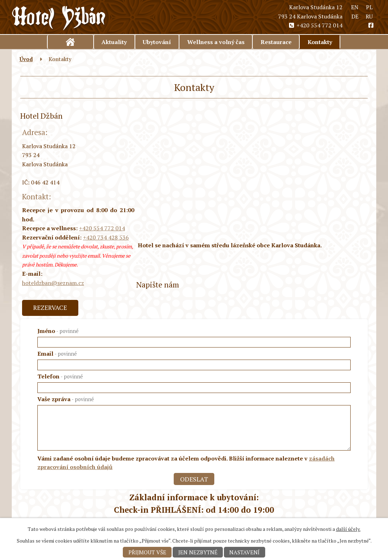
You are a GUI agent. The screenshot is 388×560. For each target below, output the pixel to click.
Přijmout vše (147, 552)
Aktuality (114, 42)
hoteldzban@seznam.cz (53, 283)
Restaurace (276, 42)
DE (354, 16)
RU (369, 16)
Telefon (60, 376)
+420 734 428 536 (106, 237)
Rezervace (50, 307)
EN (354, 7)
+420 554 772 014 (315, 25)
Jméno (58, 331)
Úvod (70, 42)
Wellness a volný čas (216, 42)
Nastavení (244, 552)
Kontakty (320, 42)
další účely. (348, 529)
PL (369, 7)
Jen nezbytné (197, 552)
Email (57, 353)
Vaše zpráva (65, 399)
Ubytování (157, 42)
